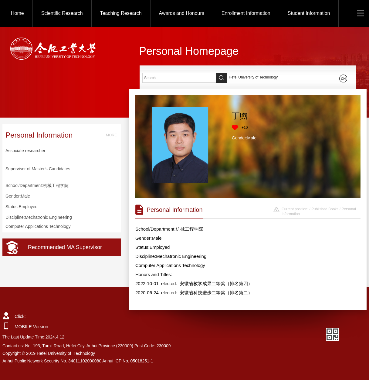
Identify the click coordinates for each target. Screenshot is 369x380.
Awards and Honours (181, 13)
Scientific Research (62, 13)
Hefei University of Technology (253, 77)
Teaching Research (121, 13)
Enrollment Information (246, 13)
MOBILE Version (31, 326)
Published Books (324, 209)
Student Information (309, 13)
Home (17, 13)
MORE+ (112, 135)
